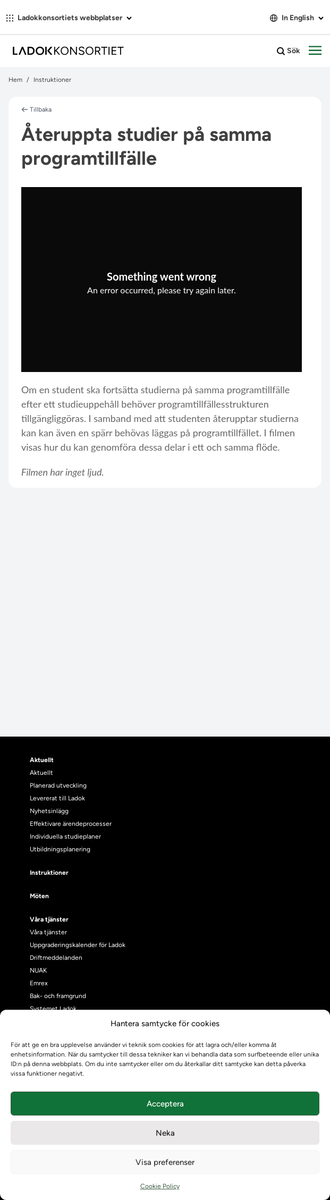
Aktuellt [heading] (42, 760)
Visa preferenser (165, 1162)
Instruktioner (52, 79)
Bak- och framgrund (58, 996)
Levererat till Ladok (57, 798)
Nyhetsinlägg (49, 811)
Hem (15, 79)
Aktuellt (41, 772)
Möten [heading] (39, 896)
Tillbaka (36, 109)
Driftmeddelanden (56, 957)
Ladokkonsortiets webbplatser (69, 17)
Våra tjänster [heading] (49, 919)
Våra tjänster (48, 932)
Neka (165, 1133)
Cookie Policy (160, 1186)
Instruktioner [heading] (49, 872)
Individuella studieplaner (66, 836)
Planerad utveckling (58, 785)
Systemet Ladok (53, 1008)
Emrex (39, 983)
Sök (288, 51)
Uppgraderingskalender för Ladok (77, 945)
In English (297, 17)
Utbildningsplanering (60, 849)
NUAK (38, 970)
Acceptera (165, 1104)
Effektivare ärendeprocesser (71, 823)
